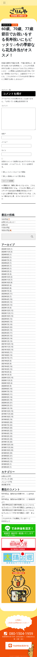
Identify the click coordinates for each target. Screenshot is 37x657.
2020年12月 (5, 378)
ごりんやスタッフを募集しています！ (14, 518)
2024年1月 (5, 274)
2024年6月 (5, 263)
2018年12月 (5, 445)
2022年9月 (5, 319)
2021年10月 (5, 350)
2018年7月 (5, 459)
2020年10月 (5, 383)
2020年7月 (5, 391)
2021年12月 (5, 344)
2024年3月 (5, 269)
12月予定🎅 (5, 219)
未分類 (14, 25)
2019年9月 (5, 419)
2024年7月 (5, 260)
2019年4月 (5, 433)
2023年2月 (5, 305)
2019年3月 (5, 436)
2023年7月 (5, 291)
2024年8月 (5, 257)
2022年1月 (5, 341)
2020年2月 (5, 405)
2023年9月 (5, 285)
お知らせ (4, 225)
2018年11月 (5, 447)
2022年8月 (5, 322)
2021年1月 (5, 375)
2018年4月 (5, 467)
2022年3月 (5, 336)
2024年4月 (5, 266)
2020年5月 (5, 397)
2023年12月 (5, 277)
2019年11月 (5, 414)
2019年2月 (5, 439)
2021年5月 (5, 364)
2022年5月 (5, 330)
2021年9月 (5, 352)
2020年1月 (5, 408)
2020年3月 (5, 403)
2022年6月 (5, 327)
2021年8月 (5, 355)
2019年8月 (5, 422)
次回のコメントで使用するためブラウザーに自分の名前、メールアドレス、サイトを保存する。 (18, 164)
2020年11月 (5, 380)
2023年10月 (5, 282)
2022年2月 (5, 338)
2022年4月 (5, 333)
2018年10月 (5, 450)
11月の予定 (5, 228)
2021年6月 (5, 361)
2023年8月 (5, 288)
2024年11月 (5, 252)
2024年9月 (5, 255)
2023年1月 (5, 308)
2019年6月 (5, 428)
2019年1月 (5, 442)
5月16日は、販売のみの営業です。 (13, 494)
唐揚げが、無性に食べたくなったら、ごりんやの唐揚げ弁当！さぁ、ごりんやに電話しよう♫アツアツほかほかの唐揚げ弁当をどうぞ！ (18, 188)
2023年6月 (5, 294)
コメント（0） (6, 90)
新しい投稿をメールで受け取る (14, 176)
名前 (3, 134)
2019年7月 (5, 425)
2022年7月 (5, 324)
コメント (4, 106)
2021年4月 (5, 366)
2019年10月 (5, 417)
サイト (3, 150)
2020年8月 (5, 389)
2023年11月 (5, 280)
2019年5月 (5, 431)
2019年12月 (5, 411)
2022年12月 (5, 310)
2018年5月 (5, 464)
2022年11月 (5, 313)
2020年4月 (5, 400)
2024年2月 (5, 271)
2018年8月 (5, 456)
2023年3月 (5, 302)
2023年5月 (5, 296)
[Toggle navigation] (4, 3)
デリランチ (5, 479)
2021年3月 (5, 369)
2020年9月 (5, 386)
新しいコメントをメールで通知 (14, 172)
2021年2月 (5, 372)
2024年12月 (5, 249)
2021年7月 (5, 358)
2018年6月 (5, 461)
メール (4, 142)
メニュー (4, 482)
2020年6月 (5, 394)
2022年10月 (5, 316)
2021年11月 (5, 347)
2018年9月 (5, 453)
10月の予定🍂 (6, 230)
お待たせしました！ (8, 222)
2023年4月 (5, 299)
